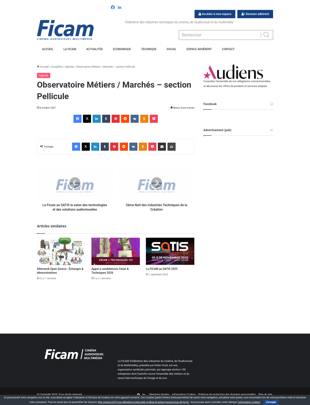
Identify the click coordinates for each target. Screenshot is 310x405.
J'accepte (271, 402)
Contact (228, 49)
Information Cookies (184, 394)
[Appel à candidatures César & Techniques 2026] (115, 251)
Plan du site (265, 394)
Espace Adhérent (199, 49)
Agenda (69, 66)
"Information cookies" (249, 402)
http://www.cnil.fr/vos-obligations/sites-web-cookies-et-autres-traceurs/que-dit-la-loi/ (143, 402)
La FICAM (69, 49)
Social (171, 49)
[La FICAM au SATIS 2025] (170, 251)
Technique (148, 49)
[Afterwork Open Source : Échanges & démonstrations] (61, 251)
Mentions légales (159, 394)
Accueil (47, 49)
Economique (122, 49)
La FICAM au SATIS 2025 (162, 268)
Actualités (94, 49)
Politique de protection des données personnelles (227, 394)
